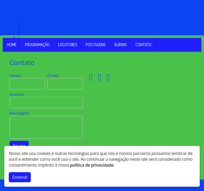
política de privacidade (92, 165)
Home (11, 44)
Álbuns (120, 44)
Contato (143, 44)
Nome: (15, 75)
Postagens (96, 44)
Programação (37, 44)
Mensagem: (20, 113)
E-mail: (53, 75)
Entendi (19, 177)
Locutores (67, 44)
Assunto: (17, 94)
